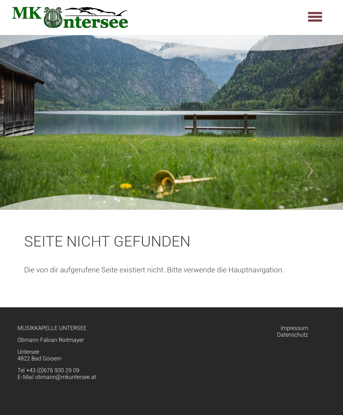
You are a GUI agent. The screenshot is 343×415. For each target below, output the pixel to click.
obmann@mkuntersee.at (65, 377)
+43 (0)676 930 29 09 (52, 370)
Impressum (294, 328)
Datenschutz (292, 334)
